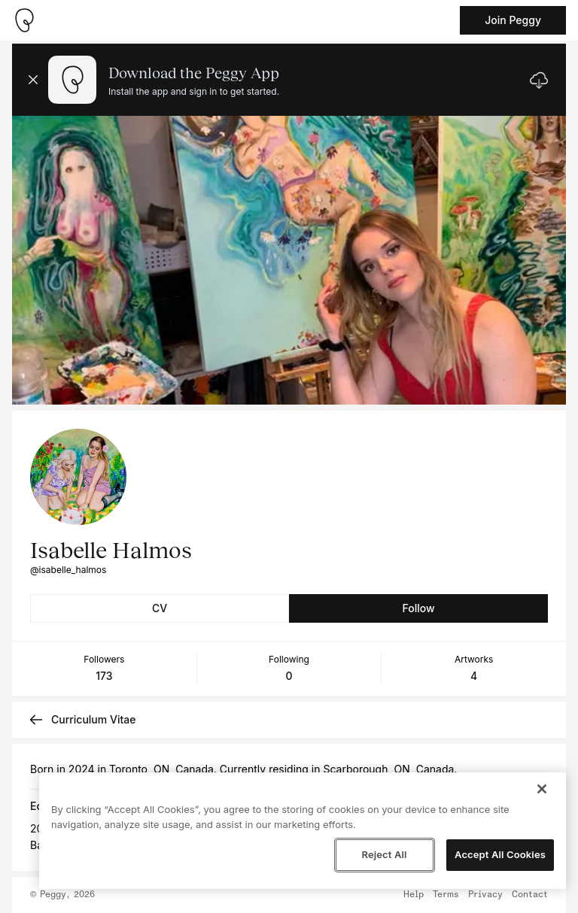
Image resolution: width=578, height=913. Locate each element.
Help (413, 895)
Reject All (383, 854)
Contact (530, 895)
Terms (446, 895)
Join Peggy (513, 20)
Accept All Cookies (500, 854)
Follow (418, 608)
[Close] (541, 788)
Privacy (485, 895)
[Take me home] (24, 20)
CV (159, 608)
